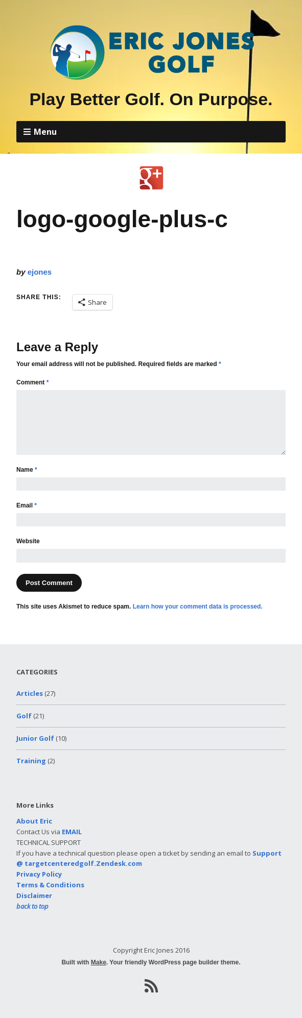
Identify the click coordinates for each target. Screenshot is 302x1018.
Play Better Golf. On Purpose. (150, 99)
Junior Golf (35, 738)
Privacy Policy (39, 874)
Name (26, 469)
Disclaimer (34, 895)
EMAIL (72, 831)
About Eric (34, 821)
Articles (29, 693)
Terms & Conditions (50, 884)
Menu (45, 131)
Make (98, 962)
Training (31, 760)
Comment (32, 382)
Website (28, 541)
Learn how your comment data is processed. (198, 606)
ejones (40, 272)
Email (26, 505)
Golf (24, 715)
